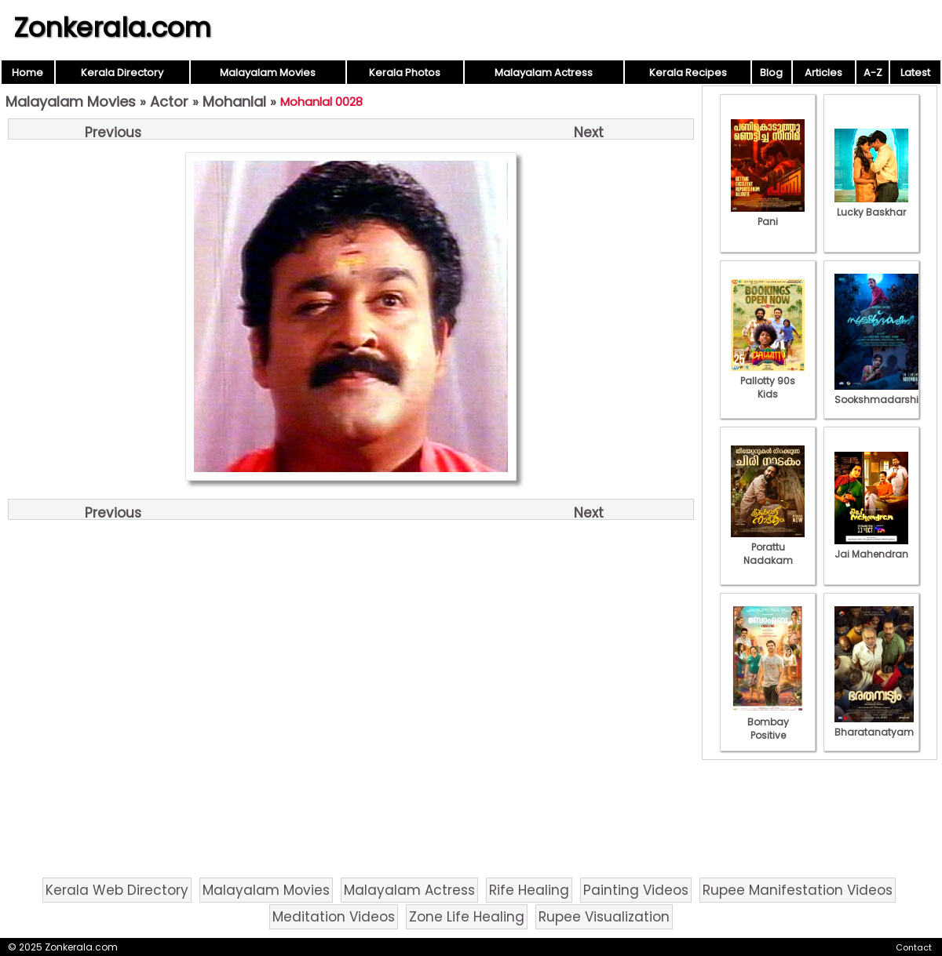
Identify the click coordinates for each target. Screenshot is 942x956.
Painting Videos (635, 890)
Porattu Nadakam (768, 547)
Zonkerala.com (112, 27)
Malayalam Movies (268, 72)
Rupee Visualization (604, 916)
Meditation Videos (333, 916)
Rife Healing (529, 890)
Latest (915, 72)
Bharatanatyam (874, 725)
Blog (771, 72)
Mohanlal (234, 101)
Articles (823, 72)
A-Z (873, 72)
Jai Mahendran (871, 547)
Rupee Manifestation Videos (798, 890)
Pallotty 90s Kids (768, 381)
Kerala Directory (122, 72)
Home (27, 72)
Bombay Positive (768, 722)
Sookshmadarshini (880, 393)
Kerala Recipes (688, 72)
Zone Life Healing (466, 916)
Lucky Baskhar (871, 205)
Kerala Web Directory (117, 890)
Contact (914, 947)
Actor (169, 101)
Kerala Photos (404, 72)
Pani (768, 215)
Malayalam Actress (544, 72)
